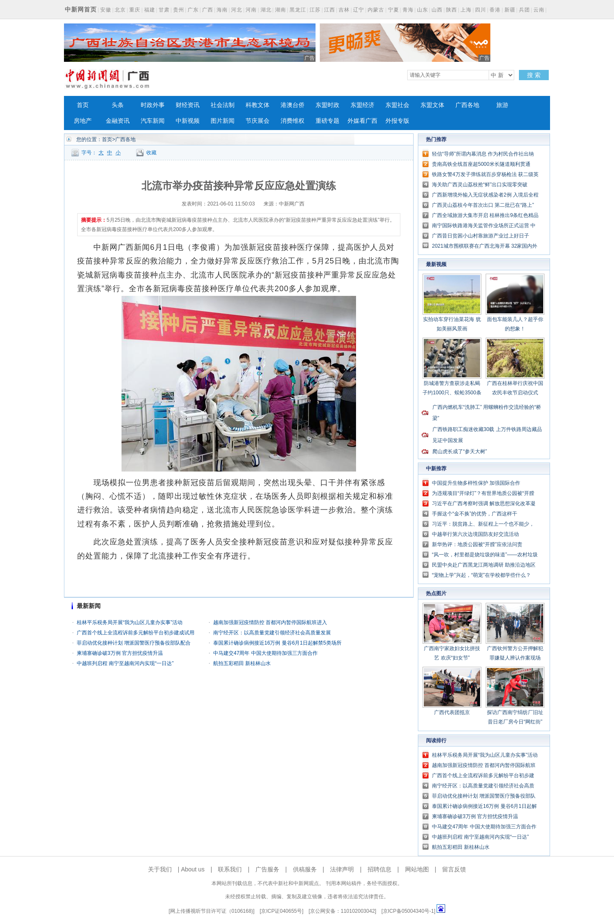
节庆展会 (257, 121)
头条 (118, 105)
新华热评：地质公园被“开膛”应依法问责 (477, 544)
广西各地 (467, 105)
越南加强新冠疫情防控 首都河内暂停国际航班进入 (270, 622)
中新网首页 (81, 9)
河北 (236, 10)
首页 (83, 105)
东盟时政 (327, 105)
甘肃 (164, 10)
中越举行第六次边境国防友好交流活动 (475, 534)
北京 (120, 10)
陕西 (451, 10)
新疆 (510, 10)
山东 (422, 10)
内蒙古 (376, 10)
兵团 (524, 10)
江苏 (315, 10)
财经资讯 (188, 105)
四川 (480, 10)
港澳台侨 (292, 105)
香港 (495, 10)
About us (192, 869)
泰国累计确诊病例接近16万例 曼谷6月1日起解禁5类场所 (277, 643)
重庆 (134, 10)
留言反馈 (454, 869)
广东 (193, 10)
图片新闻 (223, 121)
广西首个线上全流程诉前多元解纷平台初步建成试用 (135, 633)
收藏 (151, 153)
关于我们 (160, 869)
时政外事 (153, 105)
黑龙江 (298, 10)
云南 (538, 10)
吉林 (344, 10)
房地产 (83, 121)
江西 (329, 10)
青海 (408, 10)
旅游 (502, 105)
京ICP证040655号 (281, 911)
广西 (207, 10)
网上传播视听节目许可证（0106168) (211, 911)
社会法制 (223, 105)
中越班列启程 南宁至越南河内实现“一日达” (125, 663)
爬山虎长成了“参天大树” (459, 451)
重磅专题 (327, 121)
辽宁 (358, 10)
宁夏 (393, 10)
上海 (466, 10)
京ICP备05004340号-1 (408, 911)
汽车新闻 (153, 121)
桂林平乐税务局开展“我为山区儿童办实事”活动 (129, 622)
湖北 (266, 10)
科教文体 (257, 105)
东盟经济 (362, 105)
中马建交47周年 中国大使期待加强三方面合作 (265, 653)
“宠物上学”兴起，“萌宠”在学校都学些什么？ (481, 575)
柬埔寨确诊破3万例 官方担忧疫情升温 (120, 653)
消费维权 (292, 121)
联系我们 (230, 869)
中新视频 (188, 121)
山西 (437, 10)
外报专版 (397, 121)
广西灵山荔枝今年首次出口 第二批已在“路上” (483, 205)
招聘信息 (379, 869)
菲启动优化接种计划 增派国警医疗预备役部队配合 (134, 643)
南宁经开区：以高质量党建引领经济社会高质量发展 (272, 633)
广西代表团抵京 (452, 712)
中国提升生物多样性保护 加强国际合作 (476, 483)
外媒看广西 (362, 121)
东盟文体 (432, 105)
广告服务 (267, 869)
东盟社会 (397, 105)
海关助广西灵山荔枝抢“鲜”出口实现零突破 (479, 185)
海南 (222, 10)
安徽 (105, 10)
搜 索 (534, 75)
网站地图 (417, 869)
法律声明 (342, 869)
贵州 (178, 10)
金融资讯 (118, 121)
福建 (149, 10)
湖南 (280, 10)
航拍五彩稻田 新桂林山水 (242, 663)
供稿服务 (305, 869)
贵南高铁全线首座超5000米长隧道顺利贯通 (481, 164)
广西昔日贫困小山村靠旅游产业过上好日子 (480, 236)
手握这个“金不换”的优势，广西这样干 (474, 514)
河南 (251, 10)
